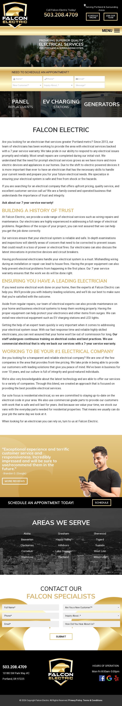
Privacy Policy (75, 700)
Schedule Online (93, 16)
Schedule (101, 502)
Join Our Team (110, 16)
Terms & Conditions (92, 700)
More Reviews (15, 481)
